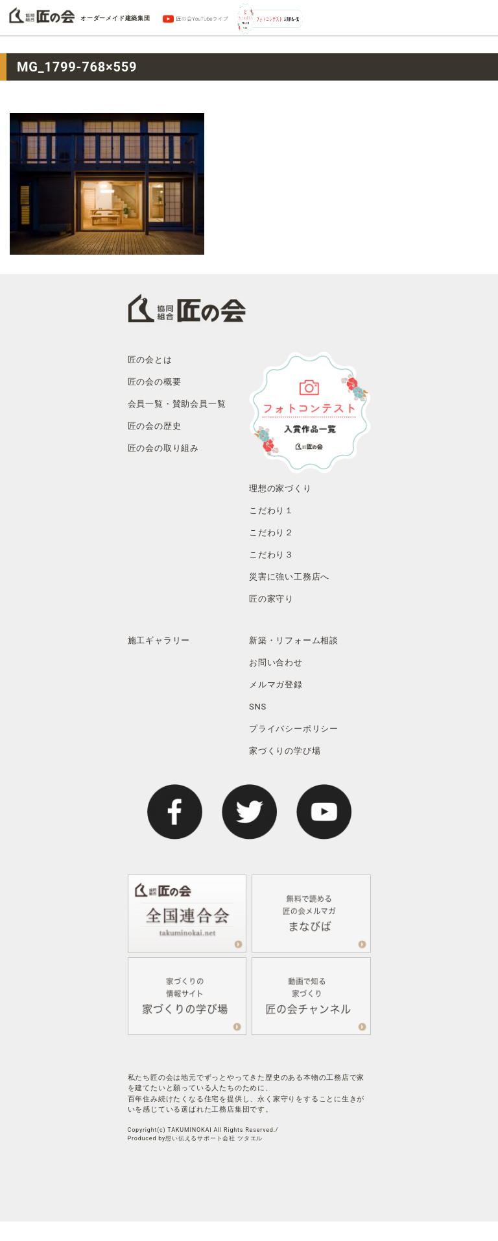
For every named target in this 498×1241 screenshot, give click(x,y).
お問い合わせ (276, 662)
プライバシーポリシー (293, 729)
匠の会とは (150, 360)
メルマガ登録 (276, 684)
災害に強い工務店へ (289, 577)
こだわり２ (271, 532)
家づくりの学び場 (284, 751)
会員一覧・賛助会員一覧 (177, 404)
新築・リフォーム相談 (293, 640)
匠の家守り (271, 599)
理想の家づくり (280, 488)
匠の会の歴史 (155, 426)
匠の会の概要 (155, 382)
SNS (258, 706)
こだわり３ (271, 554)
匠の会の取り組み (163, 448)
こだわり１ (271, 510)
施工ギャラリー (159, 640)
